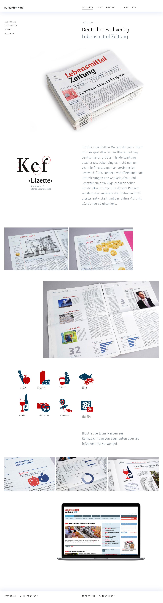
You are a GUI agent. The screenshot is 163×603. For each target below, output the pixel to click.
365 (134, 7)
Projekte (87, 7)
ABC (126, 7)
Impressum (88, 596)
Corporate (11, 26)
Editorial (10, 22)
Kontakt (111, 7)
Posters (9, 33)
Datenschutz (107, 596)
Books (8, 30)
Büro (100, 7)
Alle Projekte (29, 596)
